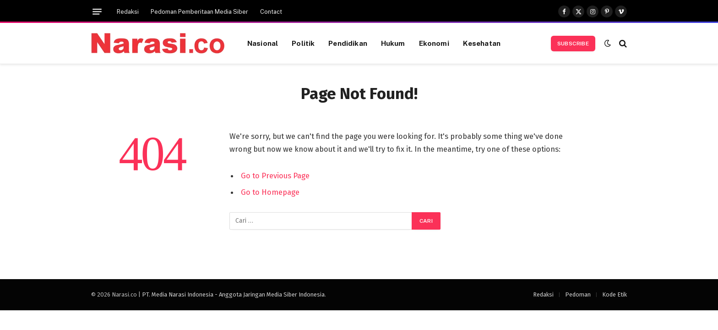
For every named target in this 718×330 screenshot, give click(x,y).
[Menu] (97, 11)
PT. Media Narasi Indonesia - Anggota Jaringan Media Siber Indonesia (233, 294)
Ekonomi (434, 43)
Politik (303, 43)
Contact (271, 11)
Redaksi (128, 11)
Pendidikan (347, 43)
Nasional (262, 43)
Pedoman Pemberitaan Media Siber (199, 11)
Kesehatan (481, 43)
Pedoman (578, 294)
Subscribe (573, 43)
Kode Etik (614, 294)
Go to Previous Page (275, 175)
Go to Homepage (270, 192)
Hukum (393, 43)
